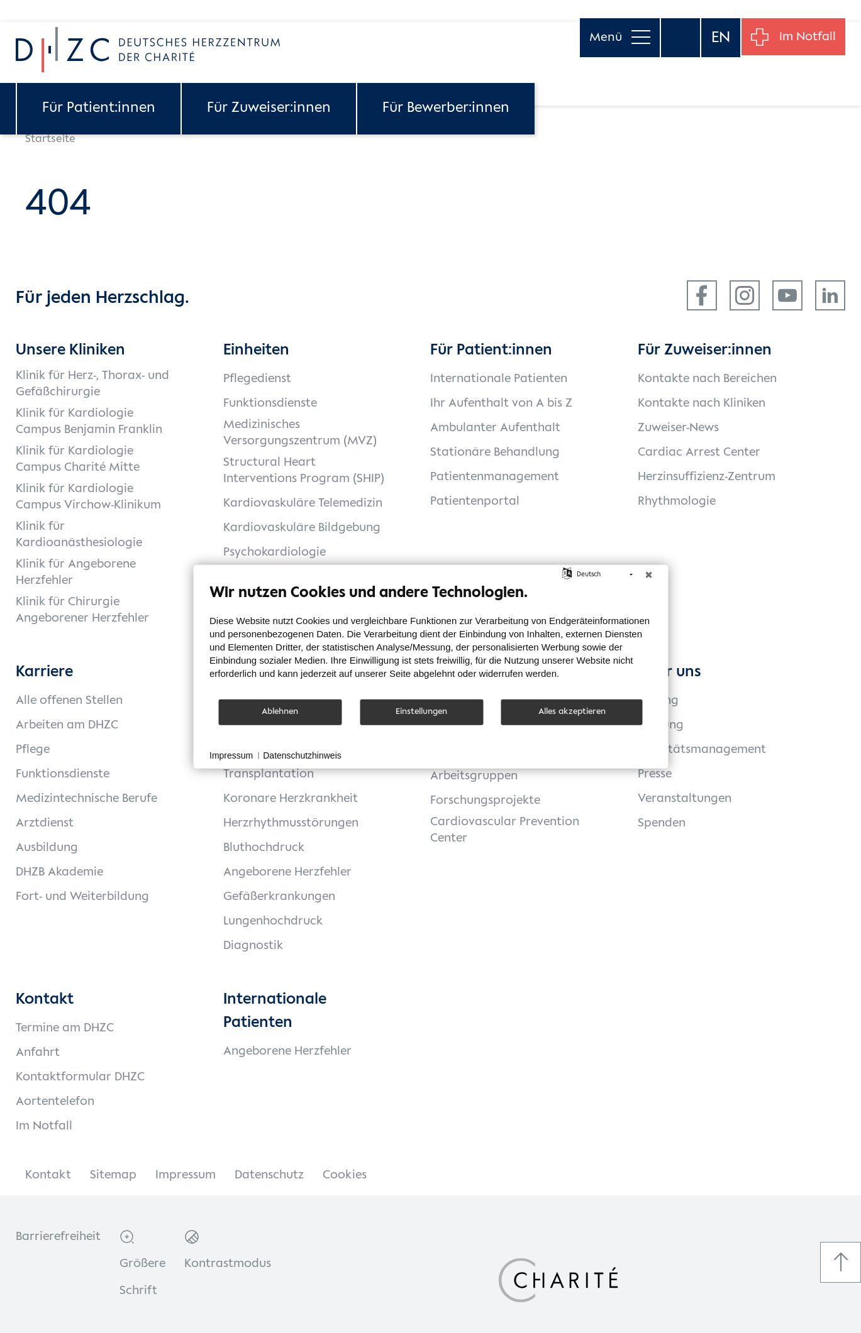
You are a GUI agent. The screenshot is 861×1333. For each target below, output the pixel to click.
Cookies (345, 1175)
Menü (613, 19)
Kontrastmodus (227, 1264)
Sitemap (113, 1175)
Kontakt (48, 1175)
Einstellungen (421, 711)
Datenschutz (269, 1175)
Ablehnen (280, 711)
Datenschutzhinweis (302, 755)
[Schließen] (648, 574)
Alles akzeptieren (572, 711)
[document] (430, 640)
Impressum (185, 1175)
